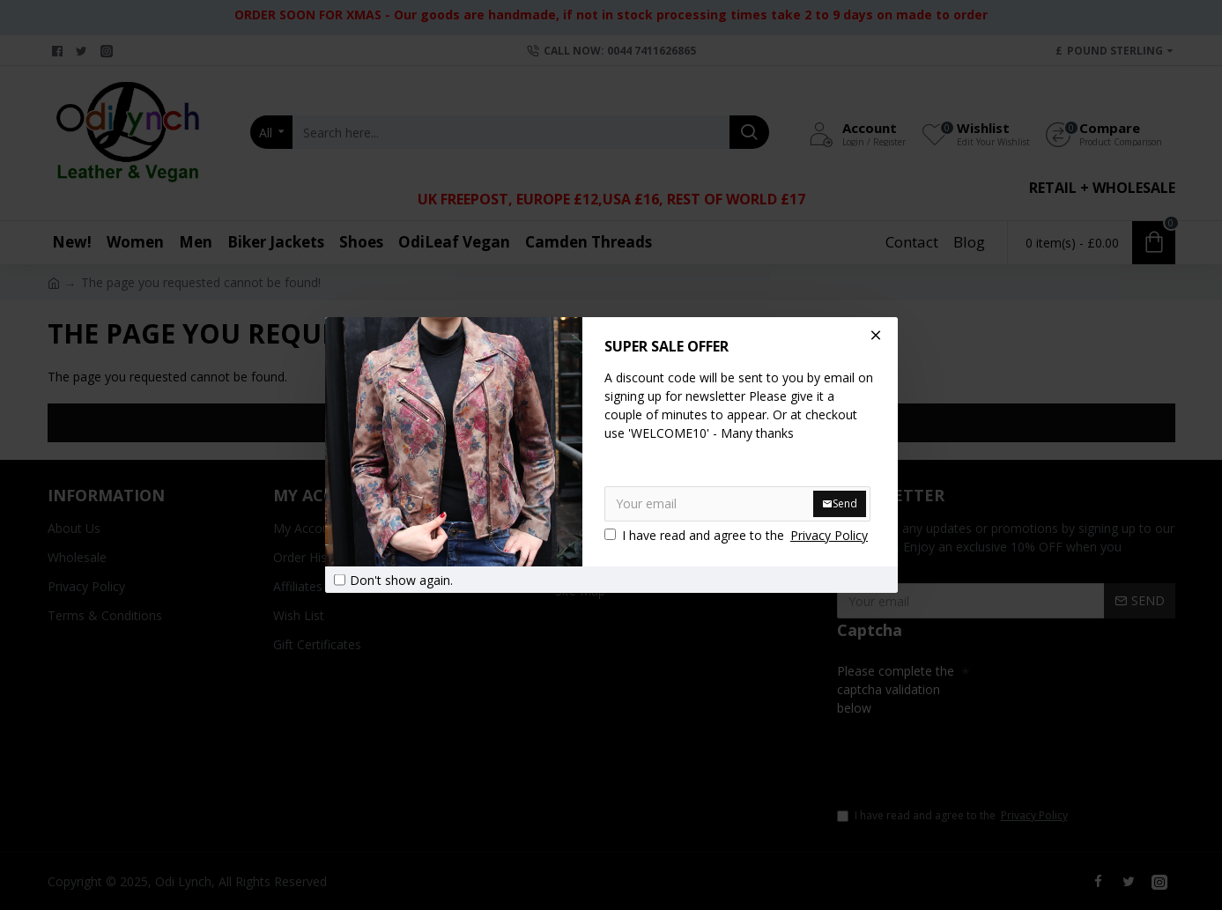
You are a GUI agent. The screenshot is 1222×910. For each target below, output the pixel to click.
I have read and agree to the (737, 535)
